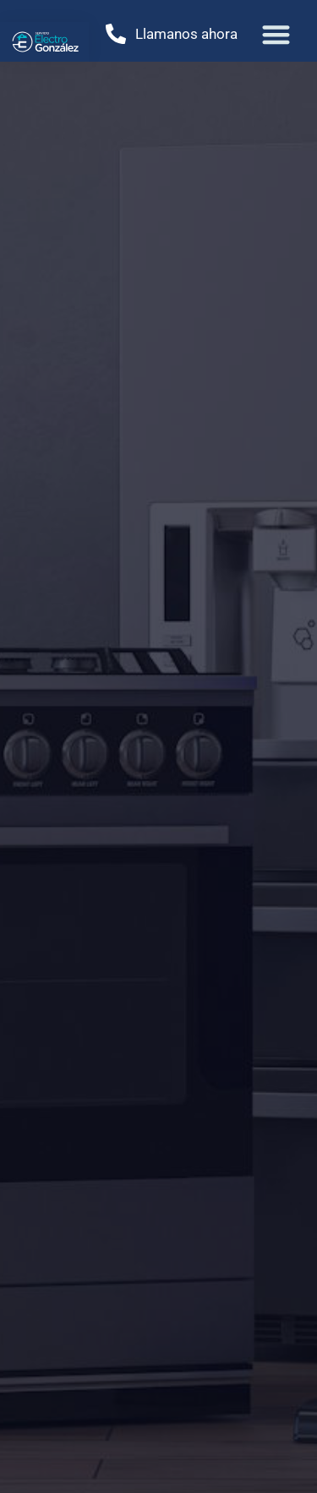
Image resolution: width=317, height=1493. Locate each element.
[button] (276, 34)
